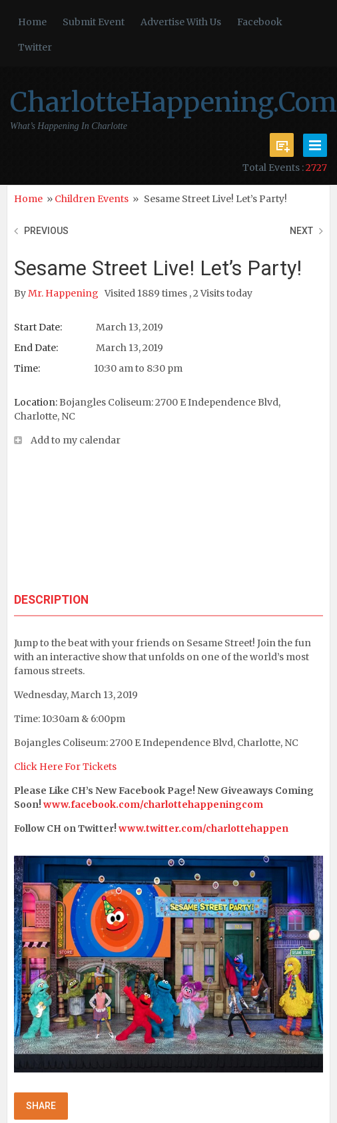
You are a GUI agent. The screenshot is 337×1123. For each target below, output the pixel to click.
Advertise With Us (181, 22)
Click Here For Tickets (65, 767)
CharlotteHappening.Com (173, 102)
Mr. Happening (64, 293)
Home (32, 22)
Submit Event (94, 22)
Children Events (92, 199)
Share (41, 1105)
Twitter (35, 47)
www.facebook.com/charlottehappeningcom (153, 805)
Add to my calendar (76, 440)
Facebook (259, 22)
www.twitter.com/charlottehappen (203, 828)
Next (301, 230)
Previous (46, 230)
